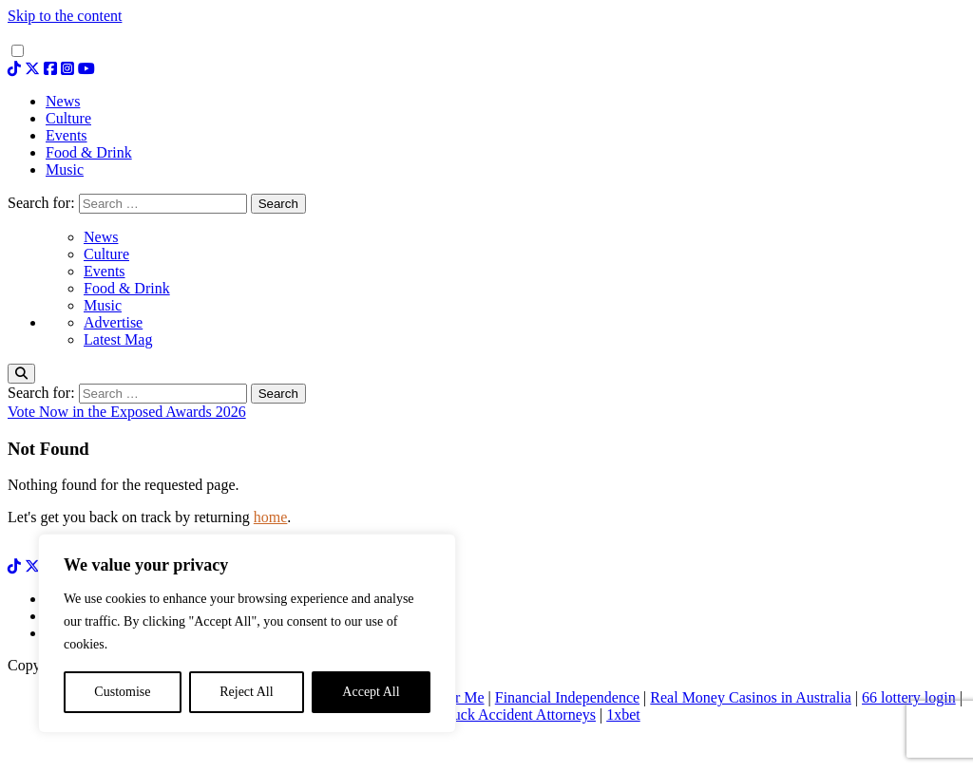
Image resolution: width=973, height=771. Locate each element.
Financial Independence (567, 697)
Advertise (113, 322)
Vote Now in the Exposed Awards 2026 (127, 412)
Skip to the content (65, 16)
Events (104, 271)
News (101, 237)
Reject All (246, 692)
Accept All (370, 692)
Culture (106, 254)
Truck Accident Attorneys (517, 714)
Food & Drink (127, 288)
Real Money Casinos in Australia (750, 697)
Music (103, 305)
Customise (122, 692)
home (271, 517)
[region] (247, 633)
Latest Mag (118, 339)
